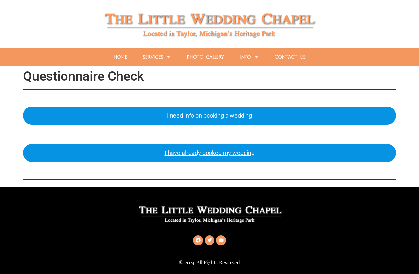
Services (157, 57)
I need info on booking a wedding (209, 115)
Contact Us (290, 57)
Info (249, 57)
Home (120, 57)
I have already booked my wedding (210, 152)
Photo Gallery (205, 57)
